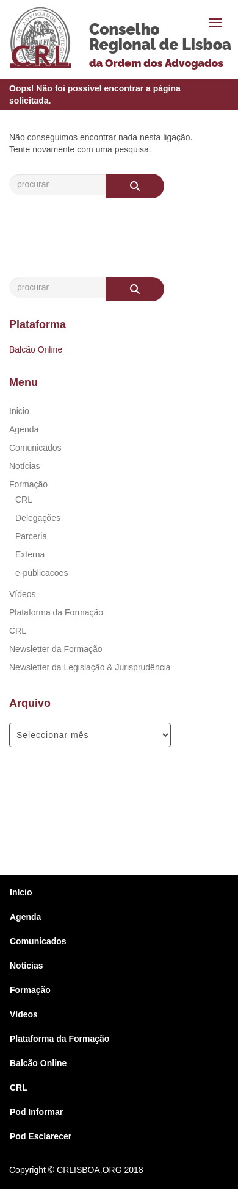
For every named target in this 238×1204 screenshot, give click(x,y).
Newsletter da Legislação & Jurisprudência (90, 667)
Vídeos (22, 594)
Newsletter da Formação (56, 649)
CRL (23, 499)
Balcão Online (35, 349)
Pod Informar (36, 1112)
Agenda (23, 429)
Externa (30, 554)
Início (21, 892)
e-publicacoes (41, 573)
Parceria (31, 536)
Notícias (24, 466)
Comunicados (35, 448)
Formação (28, 484)
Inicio (19, 411)
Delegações (37, 518)
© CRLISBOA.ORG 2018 (95, 1170)
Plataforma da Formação (56, 612)
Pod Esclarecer (40, 1136)
